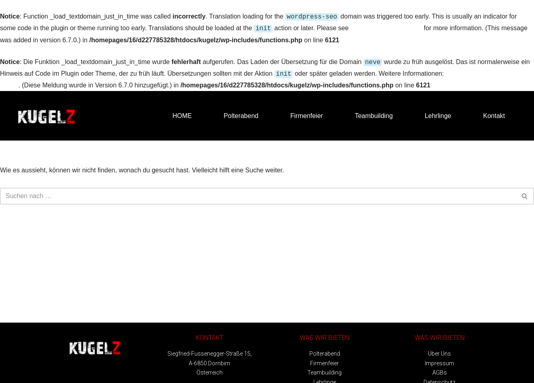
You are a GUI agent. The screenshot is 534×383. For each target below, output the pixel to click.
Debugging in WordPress (386, 27)
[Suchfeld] (258, 192)
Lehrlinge (438, 112)
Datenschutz (439, 379)
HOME (182, 112)
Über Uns (439, 350)
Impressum (439, 360)
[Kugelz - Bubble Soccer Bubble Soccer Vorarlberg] (46, 112)
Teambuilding (374, 112)
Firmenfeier (306, 112)
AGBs (439, 369)
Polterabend (240, 112)
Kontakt (494, 112)
